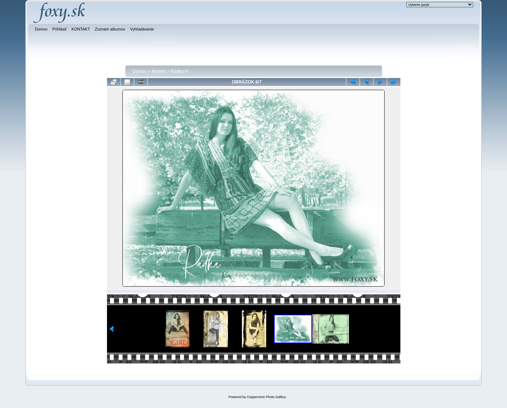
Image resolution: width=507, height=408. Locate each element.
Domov (140, 71)
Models (158, 71)
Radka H (179, 71)
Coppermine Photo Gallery (266, 397)
